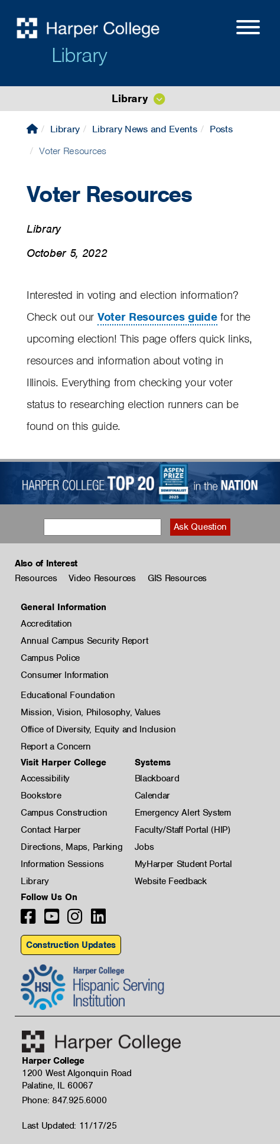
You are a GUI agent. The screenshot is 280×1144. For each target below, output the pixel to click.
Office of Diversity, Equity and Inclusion (98, 729)
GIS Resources (177, 578)
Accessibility (45, 778)
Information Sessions (62, 864)
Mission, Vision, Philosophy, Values (91, 712)
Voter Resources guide (157, 316)
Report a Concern (56, 746)
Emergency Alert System (183, 813)
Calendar (153, 795)
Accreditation (46, 624)
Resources (36, 578)
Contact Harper (51, 830)
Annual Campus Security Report (84, 641)
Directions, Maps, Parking (72, 847)
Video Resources (102, 578)
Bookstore (41, 795)
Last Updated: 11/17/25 (69, 1126)
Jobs (144, 847)
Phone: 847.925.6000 (64, 1100)
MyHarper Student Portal (183, 864)
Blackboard (157, 778)
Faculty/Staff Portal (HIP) (182, 830)
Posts (221, 129)
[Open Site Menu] (236, 29)
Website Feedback (171, 881)
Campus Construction (64, 813)
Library (79, 55)
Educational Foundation (68, 695)
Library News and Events (144, 129)
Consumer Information (65, 675)
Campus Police (50, 658)
